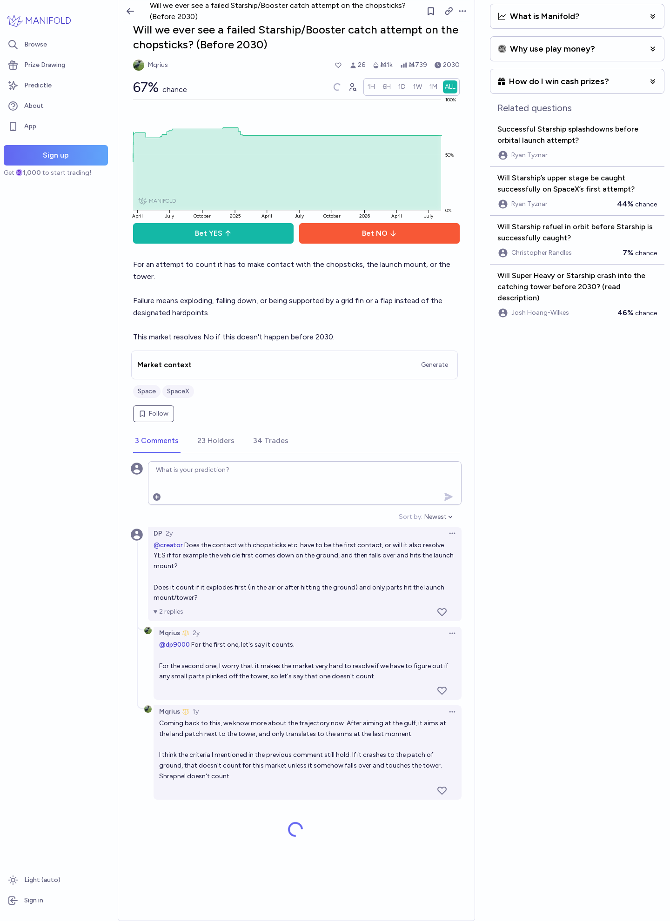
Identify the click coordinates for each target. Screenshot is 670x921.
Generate (434, 365)
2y (169, 533)
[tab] (157, 441)
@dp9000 (174, 645)
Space (147, 391)
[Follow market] (431, 11)
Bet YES (213, 233)
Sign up (56, 155)
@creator (168, 545)
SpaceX (178, 391)
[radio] (371, 86)
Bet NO (379, 233)
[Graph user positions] (352, 87)
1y (196, 712)
